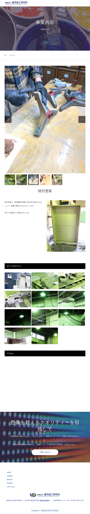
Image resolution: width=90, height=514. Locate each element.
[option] (45, 119)
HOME (9, 472)
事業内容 (9, 479)
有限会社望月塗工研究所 (50, 510)
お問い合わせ (45, 452)
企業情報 (9, 476)
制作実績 (9, 483)
